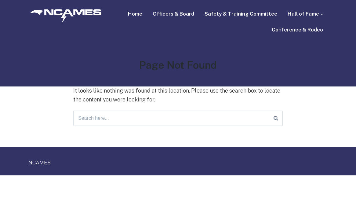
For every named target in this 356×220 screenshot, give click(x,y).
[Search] (276, 118)
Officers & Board (173, 14)
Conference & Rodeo (297, 30)
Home (135, 14)
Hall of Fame (303, 14)
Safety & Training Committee (241, 14)
